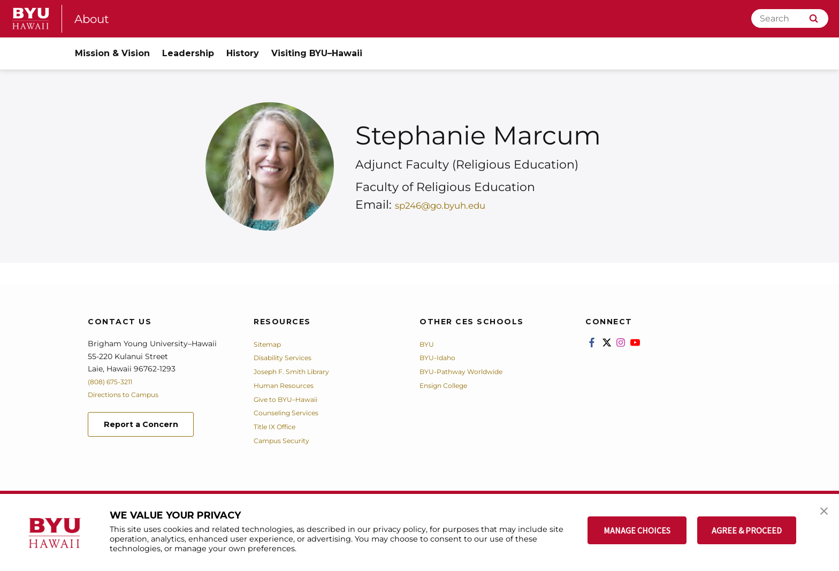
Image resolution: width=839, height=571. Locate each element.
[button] (821, 513)
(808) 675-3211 (114, 381)
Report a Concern (145, 425)
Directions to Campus (129, 394)
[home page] (31, 18)
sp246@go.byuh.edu (456, 204)
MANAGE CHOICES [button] (637, 530)
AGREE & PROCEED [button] (747, 530)
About (94, 18)
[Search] (789, 18)
